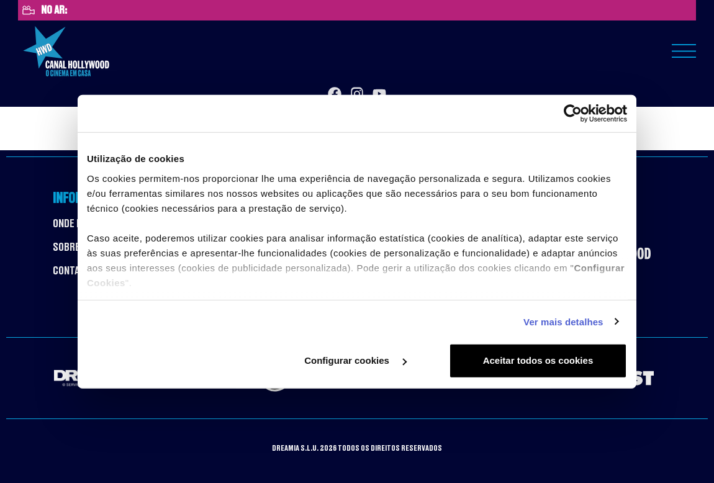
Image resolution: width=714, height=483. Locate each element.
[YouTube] (379, 94)
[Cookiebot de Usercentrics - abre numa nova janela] (572, 113)
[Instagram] (357, 94)
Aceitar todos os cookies (538, 360)
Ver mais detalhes (563, 321)
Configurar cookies (355, 360)
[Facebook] (334, 94)
